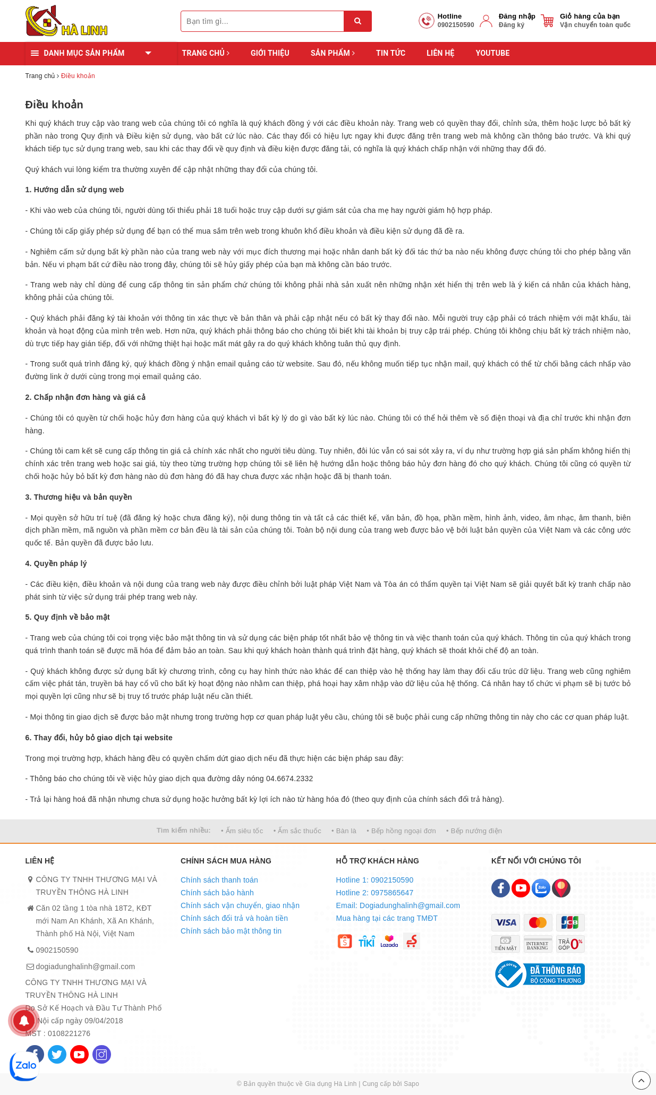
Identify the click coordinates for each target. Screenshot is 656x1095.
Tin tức (390, 53)
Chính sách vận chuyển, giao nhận (240, 905)
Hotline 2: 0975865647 (375, 892)
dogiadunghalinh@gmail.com (85, 966)
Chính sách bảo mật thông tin (231, 931)
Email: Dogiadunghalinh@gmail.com (398, 905)
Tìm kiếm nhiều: (184, 830)
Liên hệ (440, 53)
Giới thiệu (270, 53)
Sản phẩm (333, 53)
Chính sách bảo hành (217, 892)
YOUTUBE (493, 53)
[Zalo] (541, 888)
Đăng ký (511, 25)
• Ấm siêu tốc (242, 831)
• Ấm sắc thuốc (297, 831)
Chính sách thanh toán (219, 880)
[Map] (561, 888)
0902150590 (57, 950)
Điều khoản (54, 104)
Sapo (411, 1084)
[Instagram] (101, 1054)
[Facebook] (500, 888)
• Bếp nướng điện (474, 831)
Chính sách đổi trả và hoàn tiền (234, 918)
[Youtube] (79, 1054)
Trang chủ (205, 53)
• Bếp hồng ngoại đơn (401, 831)
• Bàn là (343, 831)
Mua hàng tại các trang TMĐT (387, 918)
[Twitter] (57, 1054)
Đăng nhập (517, 16)
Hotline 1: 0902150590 (375, 880)
